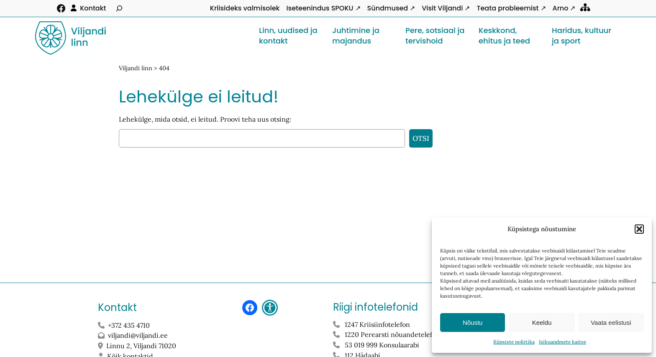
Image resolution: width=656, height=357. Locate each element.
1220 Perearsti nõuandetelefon (392, 334)
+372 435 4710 (129, 325)
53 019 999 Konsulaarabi (382, 345)
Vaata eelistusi (611, 322)
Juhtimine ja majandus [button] (355, 35)
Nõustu (473, 322)
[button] (639, 229)
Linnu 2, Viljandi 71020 (142, 346)
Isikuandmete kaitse (562, 342)
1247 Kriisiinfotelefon (377, 324)
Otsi (421, 138)
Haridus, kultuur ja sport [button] (581, 35)
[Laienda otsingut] (119, 8)
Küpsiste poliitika (514, 342)
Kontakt (93, 8)
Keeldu (542, 322)
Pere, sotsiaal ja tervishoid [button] (435, 35)
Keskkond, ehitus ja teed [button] (504, 35)
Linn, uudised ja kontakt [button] (288, 35)
